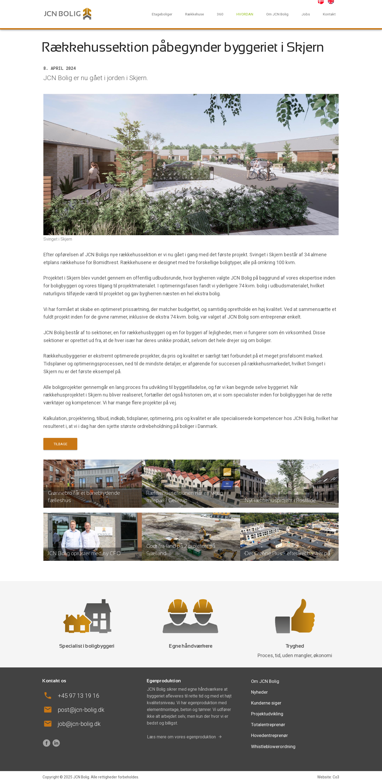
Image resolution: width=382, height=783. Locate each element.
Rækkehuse (194, 14)
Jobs (305, 14)
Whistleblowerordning (273, 746)
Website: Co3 (328, 777)
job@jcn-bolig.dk (79, 723)
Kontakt (329, 14)
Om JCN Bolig (277, 14)
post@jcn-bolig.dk (81, 709)
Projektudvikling (267, 713)
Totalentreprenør (268, 724)
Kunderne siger (266, 703)
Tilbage (60, 444)
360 (220, 14)
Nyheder (259, 692)
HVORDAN (244, 14)
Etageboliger (162, 14)
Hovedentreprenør (269, 735)
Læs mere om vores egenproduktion (181, 736)
